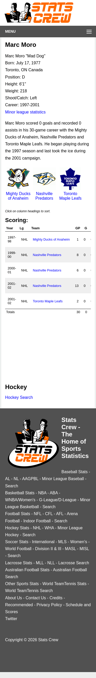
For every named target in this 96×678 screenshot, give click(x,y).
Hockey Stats (17, 528)
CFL (49, 514)
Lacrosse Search (73, 563)
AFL (59, 514)
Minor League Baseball (63, 479)
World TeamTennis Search (29, 590)
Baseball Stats (74, 472)
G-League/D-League (58, 500)
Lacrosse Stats (18, 563)
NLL (51, 563)
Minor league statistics (25, 112)
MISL (84, 549)
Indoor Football (37, 521)
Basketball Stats (20, 493)
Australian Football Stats (27, 570)
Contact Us (36, 598)
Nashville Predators (44, 193)
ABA (54, 493)
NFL (37, 514)
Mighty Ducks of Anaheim (18, 193)
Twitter (11, 619)
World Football (18, 549)
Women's (78, 542)
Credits (55, 598)
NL (16, 479)
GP (77, 228)
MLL (40, 563)
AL (7, 479)
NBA (42, 493)
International (43, 542)
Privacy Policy (49, 605)
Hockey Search (19, 397)
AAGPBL (30, 479)
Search (11, 486)
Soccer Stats (16, 542)
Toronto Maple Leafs (70, 193)
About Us (13, 598)
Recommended (19, 605)
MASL (70, 549)
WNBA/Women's (20, 500)
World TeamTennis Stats (64, 584)
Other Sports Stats (22, 584)
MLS (62, 542)
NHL (37, 528)
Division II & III (48, 549)
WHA (49, 528)
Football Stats (17, 514)
